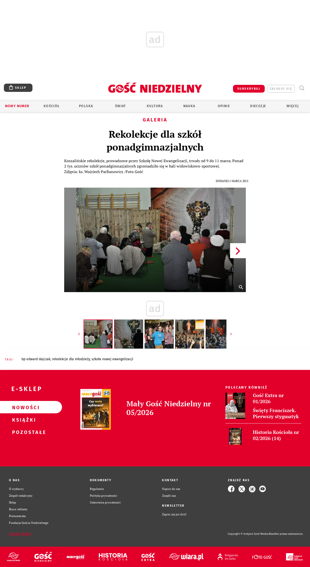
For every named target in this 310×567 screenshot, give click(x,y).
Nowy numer (17, 106)
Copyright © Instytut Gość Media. (248, 533)
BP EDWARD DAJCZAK (36, 359)
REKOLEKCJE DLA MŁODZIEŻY (71, 359)
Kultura (155, 106)
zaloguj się (281, 88)
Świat (120, 106)
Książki (23, 419)
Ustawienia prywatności (105, 502)
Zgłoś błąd (20, 534)
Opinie (224, 106)
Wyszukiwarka (301, 88)
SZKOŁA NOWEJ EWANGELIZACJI (112, 359)
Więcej (293, 106)
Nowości (23, 407)
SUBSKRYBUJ (248, 88)
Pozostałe (23, 432)
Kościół (52, 106)
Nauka (189, 106)
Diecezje (258, 106)
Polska (86, 106)
